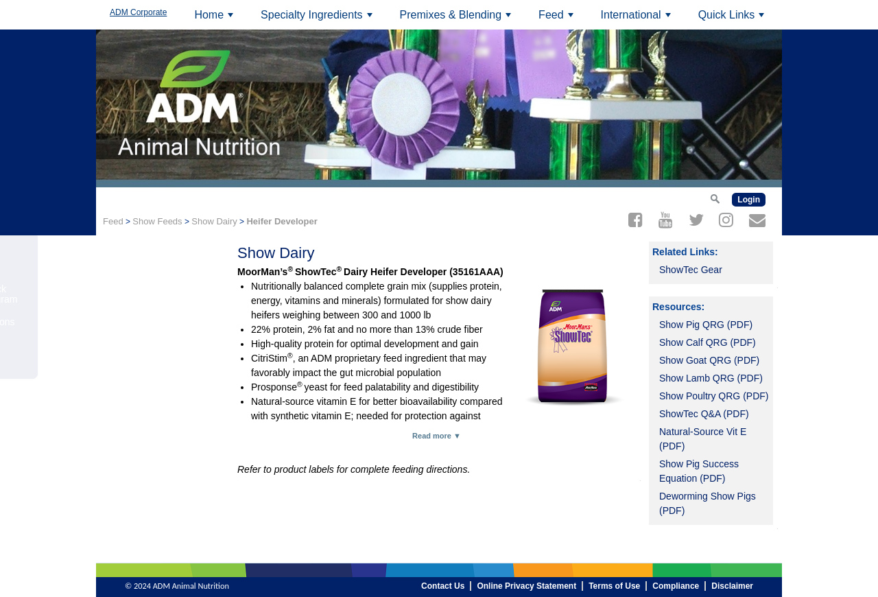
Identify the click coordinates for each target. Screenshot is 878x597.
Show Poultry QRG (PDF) (713, 395)
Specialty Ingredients (318, 19)
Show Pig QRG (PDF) (705, 324)
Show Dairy (214, 221)
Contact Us (139, 367)
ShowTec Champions (161, 321)
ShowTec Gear (690, 269)
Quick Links (733, 19)
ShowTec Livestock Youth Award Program (162, 294)
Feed (557, 19)
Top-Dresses (143, 266)
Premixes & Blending (457, 19)
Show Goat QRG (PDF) (709, 360)
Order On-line (145, 344)
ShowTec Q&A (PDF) (704, 413)
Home (215, 19)
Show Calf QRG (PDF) (707, 342)
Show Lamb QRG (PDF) (711, 378)
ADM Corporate (138, 12)
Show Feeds (157, 221)
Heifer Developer (281, 221)
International (638, 19)
